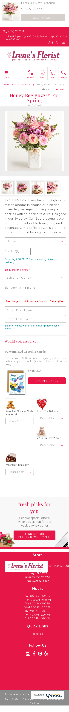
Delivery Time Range (19, 288)
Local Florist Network (53, 699)
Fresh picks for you (34, 514)
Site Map (34, 703)
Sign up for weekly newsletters (34, 535)
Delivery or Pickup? (17, 269)
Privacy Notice (30, 699)
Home (6, 84)
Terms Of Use (12, 699)
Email (61, 89)
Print (47, 89)
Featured (16, 84)
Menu (6, 77)
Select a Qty (12, 251)
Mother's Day (28, 84)
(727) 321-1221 (16, 31)
